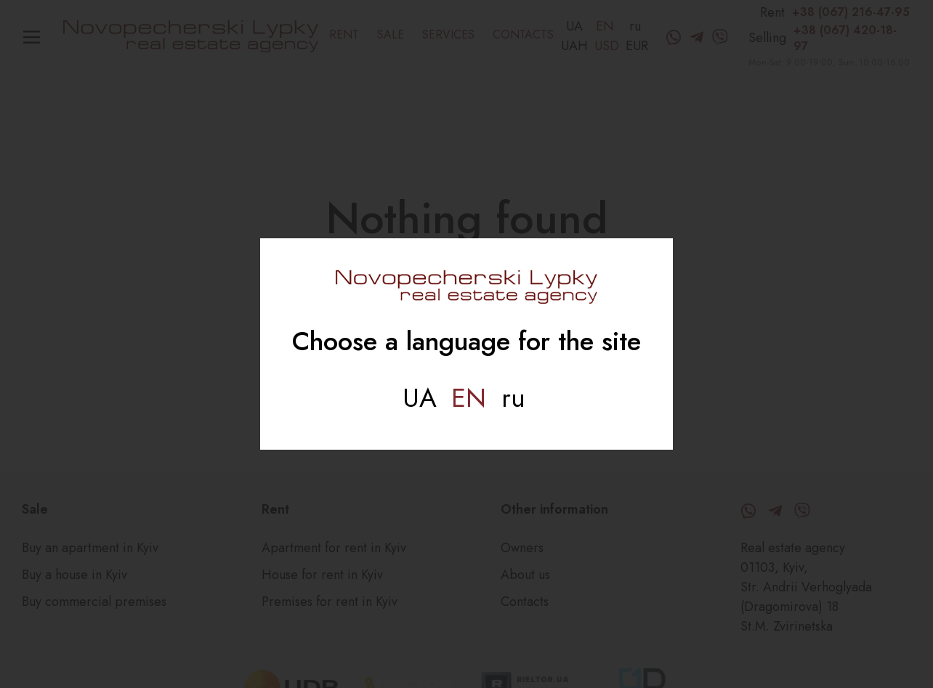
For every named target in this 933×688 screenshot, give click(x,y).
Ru (513, 398)
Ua (420, 398)
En (468, 398)
